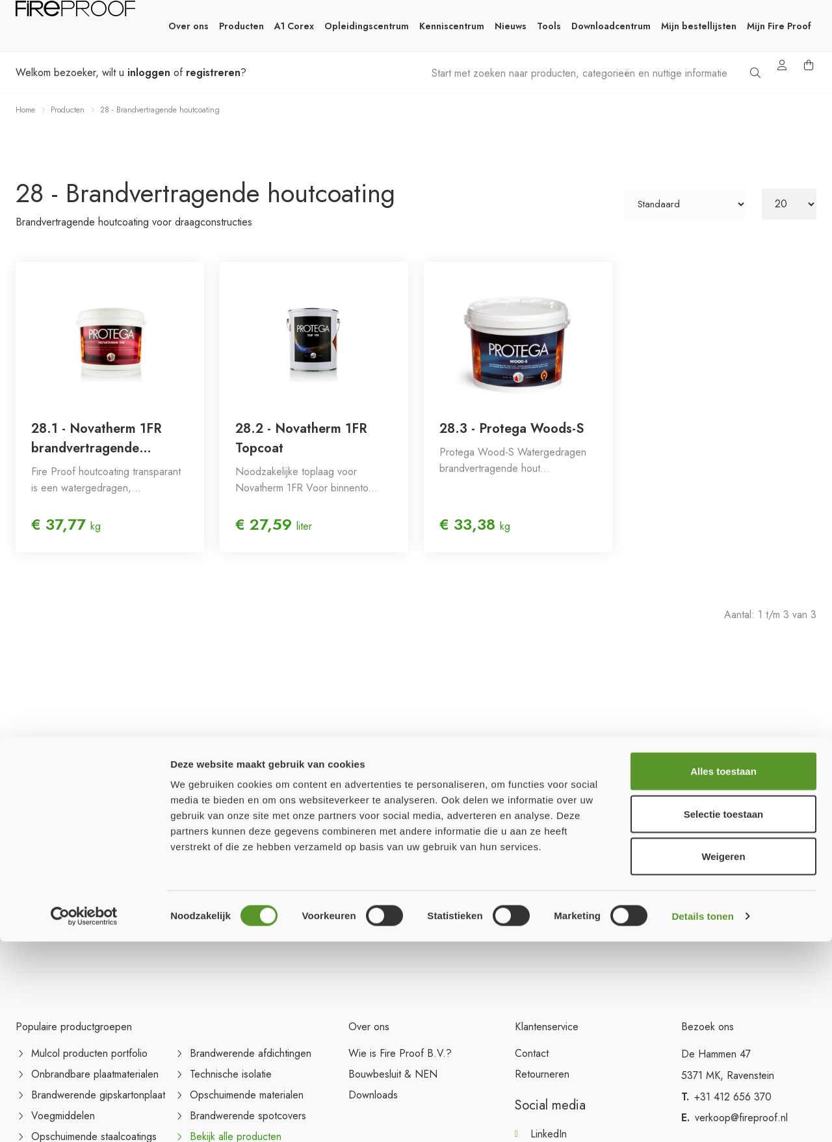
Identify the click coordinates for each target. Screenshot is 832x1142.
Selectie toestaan (724, 1014)
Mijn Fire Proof (779, 25)
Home (25, 110)
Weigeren (723, 1056)
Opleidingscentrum (366, 25)
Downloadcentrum (611, 25)
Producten (241, 25)
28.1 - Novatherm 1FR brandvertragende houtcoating (96, 438)
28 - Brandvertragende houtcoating (160, 110)
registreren (213, 72)
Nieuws (510, 25)
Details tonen (702, 1116)
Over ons (188, 25)
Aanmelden (776, 909)
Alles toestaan (723, 971)
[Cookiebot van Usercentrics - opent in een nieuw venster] (84, 1116)
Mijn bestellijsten (698, 25)
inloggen (148, 72)
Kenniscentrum (451, 25)
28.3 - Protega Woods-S (511, 428)
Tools (549, 25)
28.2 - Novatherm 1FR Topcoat (301, 438)
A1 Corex (294, 25)
